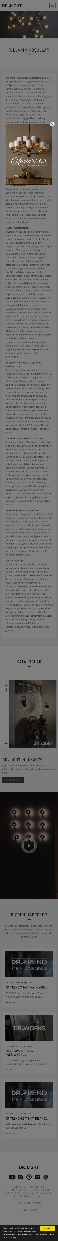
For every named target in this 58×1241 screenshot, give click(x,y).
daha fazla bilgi (9, 1237)
